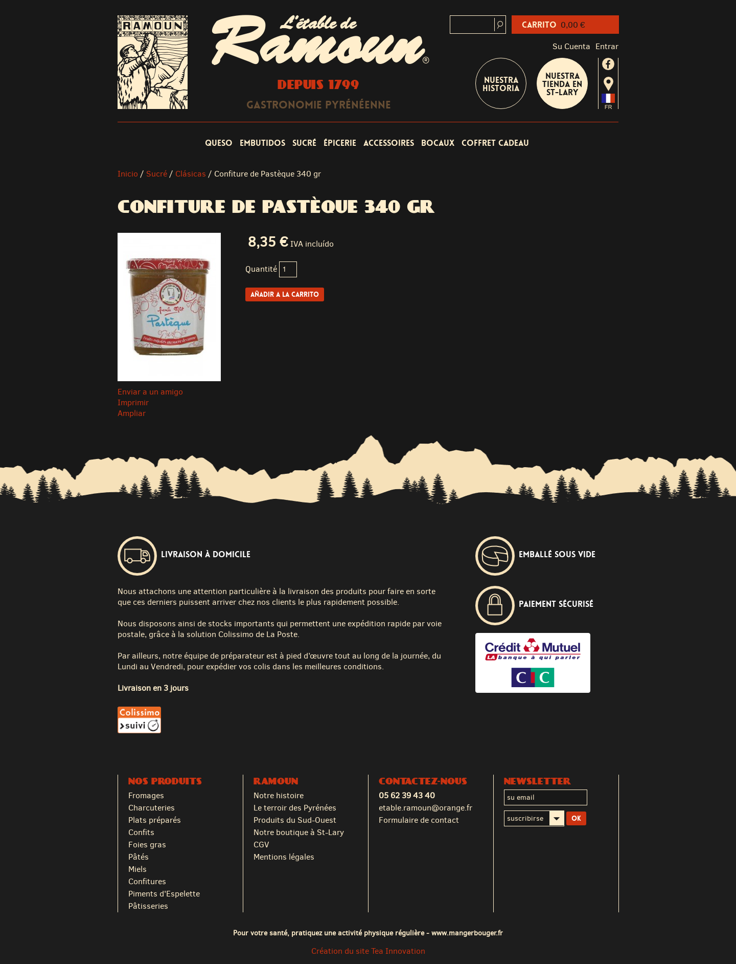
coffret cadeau (495, 143)
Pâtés (138, 856)
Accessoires (388, 143)
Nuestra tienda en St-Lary (562, 84)
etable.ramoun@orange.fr (425, 807)
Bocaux (437, 143)
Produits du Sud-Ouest (295, 820)
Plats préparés (154, 820)
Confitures (147, 881)
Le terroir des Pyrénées (295, 807)
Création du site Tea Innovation (368, 951)
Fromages (146, 795)
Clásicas (190, 173)
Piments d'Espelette (164, 893)
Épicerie (340, 143)
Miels (137, 869)
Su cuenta (571, 46)
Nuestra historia (500, 84)
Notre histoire (279, 795)
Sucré (304, 143)
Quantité (261, 269)
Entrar (606, 46)
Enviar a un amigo (150, 391)
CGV (261, 844)
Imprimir (133, 402)
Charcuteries (151, 807)
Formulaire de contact (419, 820)
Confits (141, 832)
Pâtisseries (148, 906)
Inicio (128, 173)
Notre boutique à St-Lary (299, 832)
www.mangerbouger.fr (467, 933)
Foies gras (147, 844)
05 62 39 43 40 (407, 795)
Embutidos (262, 143)
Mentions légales (284, 856)
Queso (219, 143)
